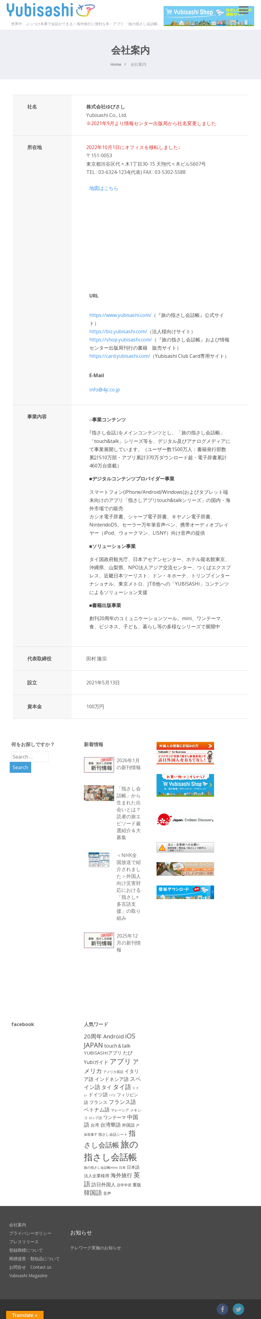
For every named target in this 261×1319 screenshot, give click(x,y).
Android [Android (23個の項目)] (113, 1036)
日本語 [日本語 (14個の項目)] (133, 1167)
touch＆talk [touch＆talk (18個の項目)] (117, 1045)
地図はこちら (103, 188)
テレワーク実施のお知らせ (95, 1248)
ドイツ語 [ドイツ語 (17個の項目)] (98, 1094)
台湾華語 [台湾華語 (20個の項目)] (110, 1124)
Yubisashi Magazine (28, 1275)
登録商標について (26, 1250)
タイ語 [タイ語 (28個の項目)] (122, 1087)
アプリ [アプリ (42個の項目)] (120, 1061)
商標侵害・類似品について (34, 1258)
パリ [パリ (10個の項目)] (112, 1095)
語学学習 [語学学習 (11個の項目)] (124, 1185)
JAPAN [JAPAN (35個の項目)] (93, 1045)
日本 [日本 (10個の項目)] (122, 1167)
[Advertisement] (202, 960)
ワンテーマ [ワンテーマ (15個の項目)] (114, 1117)
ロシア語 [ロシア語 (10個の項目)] (95, 1117)
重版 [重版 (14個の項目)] (137, 1185)
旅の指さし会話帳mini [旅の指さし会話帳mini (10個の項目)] (101, 1167)
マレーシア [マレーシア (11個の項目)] (120, 1110)
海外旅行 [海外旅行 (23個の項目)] (121, 1175)
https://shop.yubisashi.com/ (120, 339)
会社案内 (17, 1225)
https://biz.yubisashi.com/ (118, 331)
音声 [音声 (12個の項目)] (107, 1193)
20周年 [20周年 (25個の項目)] (93, 1036)
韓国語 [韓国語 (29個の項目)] (93, 1192)
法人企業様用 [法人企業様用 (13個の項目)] (96, 1175)
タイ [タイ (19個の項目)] (106, 1087)
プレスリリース (24, 1241)
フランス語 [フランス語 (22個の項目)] (122, 1101)
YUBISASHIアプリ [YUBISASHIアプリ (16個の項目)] (103, 1053)
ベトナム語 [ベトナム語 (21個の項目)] (97, 1109)
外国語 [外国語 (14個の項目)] (128, 1125)
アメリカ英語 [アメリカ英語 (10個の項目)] (113, 1071)
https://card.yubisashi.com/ (119, 356)
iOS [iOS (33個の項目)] (130, 1036)
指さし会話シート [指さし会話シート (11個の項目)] (112, 1134)
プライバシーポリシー (30, 1233)
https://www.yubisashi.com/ (120, 315)
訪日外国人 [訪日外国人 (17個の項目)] (103, 1184)
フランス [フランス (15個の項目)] (98, 1102)
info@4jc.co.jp (104, 389)
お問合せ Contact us (30, 1267)
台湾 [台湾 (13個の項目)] (95, 1125)
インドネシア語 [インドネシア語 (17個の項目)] (112, 1079)
